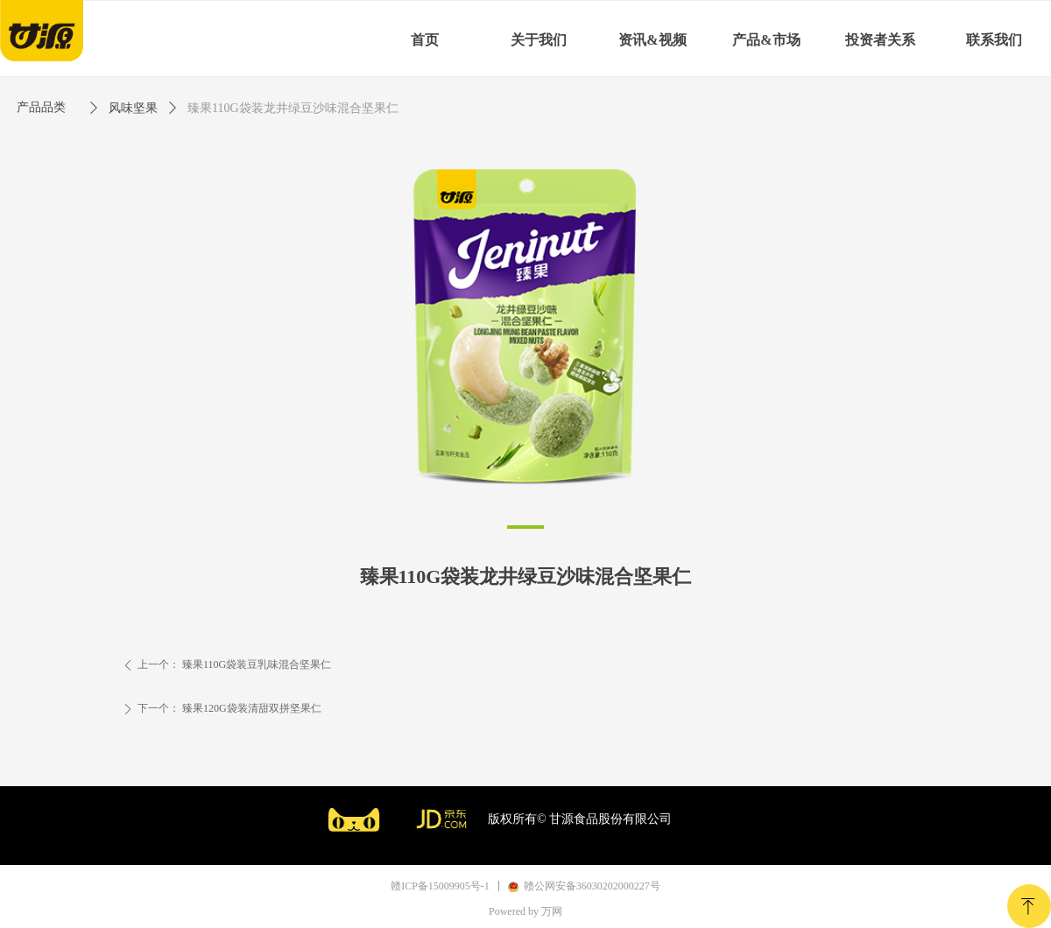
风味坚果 (133, 108)
